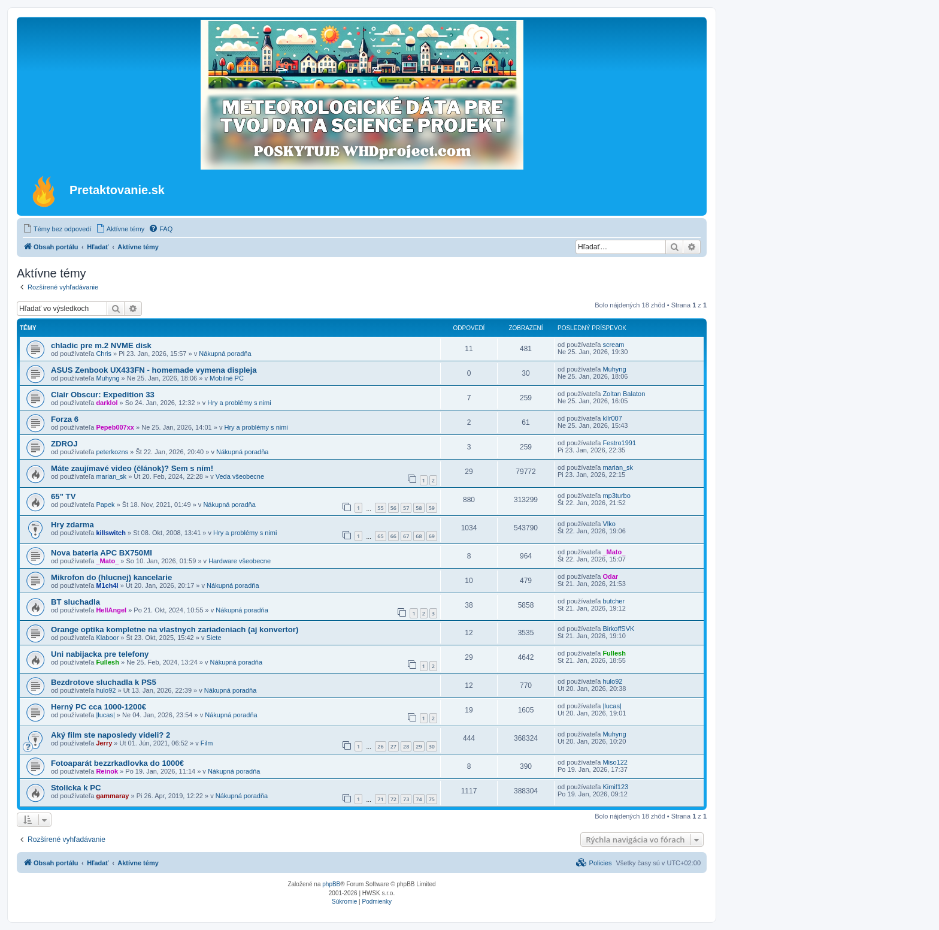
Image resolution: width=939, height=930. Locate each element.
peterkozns (112, 451)
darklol (106, 402)
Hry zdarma (72, 524)
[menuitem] (57, 229)
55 (380, 508)
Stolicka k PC (76, 787)
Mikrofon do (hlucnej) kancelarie (111, 577)
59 (432, 508)
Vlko (608, 523)
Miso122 (615, 762)
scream (613, 344)
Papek (105, 504)
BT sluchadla (75, 601)
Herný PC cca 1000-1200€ (98, 706)
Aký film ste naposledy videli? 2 (110, 734)
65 (380, 536)
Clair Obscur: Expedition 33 (103, 394)
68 (419, 536)
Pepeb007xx (115, 427)
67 (406, 536)
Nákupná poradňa (225, 353)
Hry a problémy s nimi (239, 402)
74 (419, 799)
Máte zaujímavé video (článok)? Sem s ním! (132, 468)
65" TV (63, 496)
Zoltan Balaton (623, 393)
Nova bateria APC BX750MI (101, 552)
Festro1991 (619, 442)
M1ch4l (107, 585)
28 (406, 746)
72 (393, 799)
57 (406, 508)
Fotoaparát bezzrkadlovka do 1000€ (117, 763)
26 (380, 746)
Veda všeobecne (240, 476)
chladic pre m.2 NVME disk (101, 345)
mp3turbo (616, 495)
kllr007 (612, 418)
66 (393, 536)
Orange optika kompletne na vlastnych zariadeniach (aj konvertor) (174, 629)
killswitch (111, 532)
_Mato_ (107, 560)
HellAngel (111, 610)
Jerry (104, 743)
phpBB (331, 884)
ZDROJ (64, 443)
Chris (103, 353)
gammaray (112, 795)
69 (432, 536)
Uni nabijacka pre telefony (100, 654)
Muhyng (107, 378)
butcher (613, 601)
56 (393, 508)
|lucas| (105, 714)
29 (419, 746)
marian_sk (111, 476)
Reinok (107, 771)
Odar (610, 576)
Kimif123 (615, 786)
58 (419, 508)
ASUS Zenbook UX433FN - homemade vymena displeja (154, 370)
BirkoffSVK (618, 628)
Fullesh (107, 662)
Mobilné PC (227, 378)
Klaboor (107, 637)
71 (380, 799)
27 (393, 746)
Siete (213, 637)
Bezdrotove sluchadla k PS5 (103, 682)
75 (432, 799)
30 (432, 746)
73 (406, 799)
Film (207, 743)
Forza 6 (64, 419)
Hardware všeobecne (239, 560)
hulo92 (106, 690)
